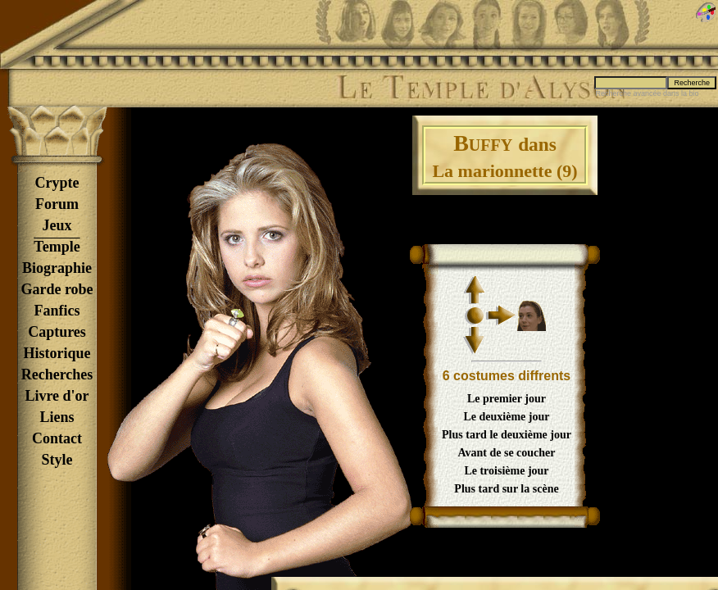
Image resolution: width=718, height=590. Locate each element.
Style (57, 460)
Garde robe (56, 289)
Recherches (57, 374)
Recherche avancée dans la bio (646, 93)
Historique (56, 353)
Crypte (57, 183)
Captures (57, 332)
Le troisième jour (506, 471)
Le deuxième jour (507, 417)
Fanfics (57, 310)
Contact (57, 438)
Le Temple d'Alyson (481, 88)
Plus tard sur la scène (506, 489)
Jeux (57, 225)
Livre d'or (57, 396)
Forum (57, 204)
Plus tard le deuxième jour (506, 435)
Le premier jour (506, 399)
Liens (56, 417)
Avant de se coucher (506, 453)
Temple (57, 246)
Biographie (57, 268)
